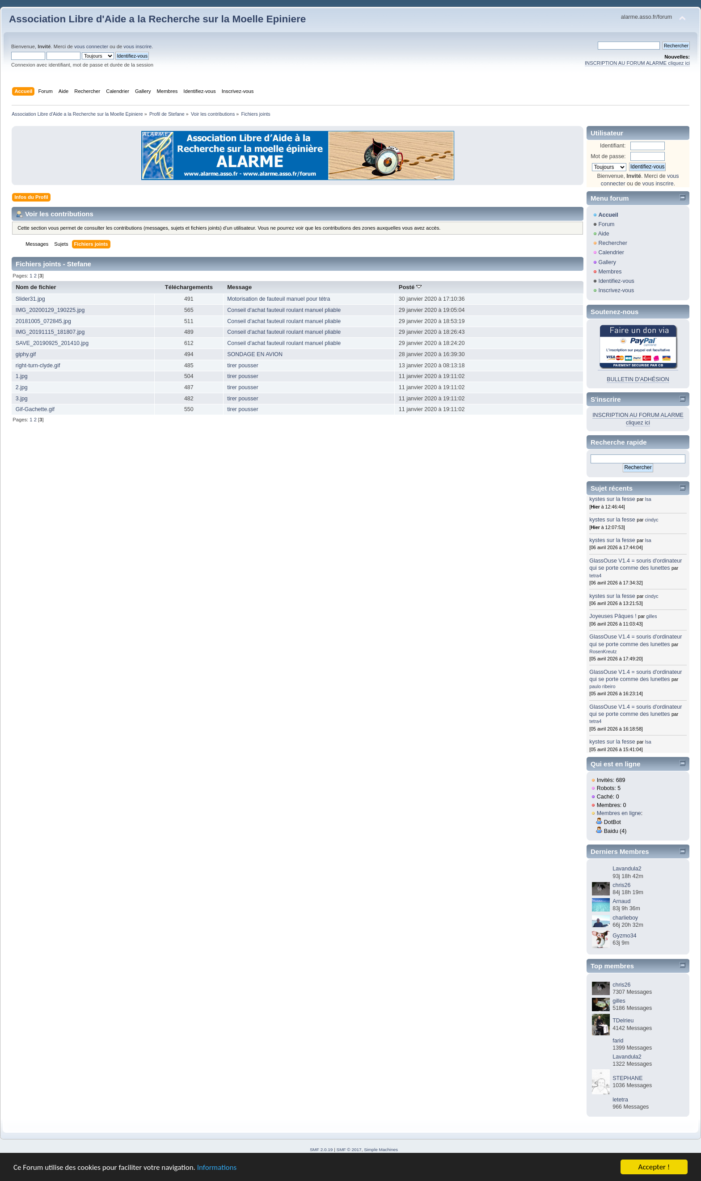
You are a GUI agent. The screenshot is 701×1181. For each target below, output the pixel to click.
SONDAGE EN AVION (255, 354)
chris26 (621, 885)
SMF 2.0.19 (321, 1149)
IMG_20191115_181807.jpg (50, 332)
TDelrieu (622, 1020)
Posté (410, 287)
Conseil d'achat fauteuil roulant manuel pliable (284, 310)
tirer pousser (242, 365)
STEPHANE (627, 1078)
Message (239, 287)
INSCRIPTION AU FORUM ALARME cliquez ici (637, 63)
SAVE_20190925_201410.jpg (52, 343)
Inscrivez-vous (616, 290)
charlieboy (625, 918)
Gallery (607, 262)
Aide (603, 234)
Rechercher (612, 243)
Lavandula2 (626, 869)
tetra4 (595, 575)
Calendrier (611, 252)
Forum (606, 224)
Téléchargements (189, 287)
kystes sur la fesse (612, 499)
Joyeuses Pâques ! (612, 616)
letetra (620, 1100)
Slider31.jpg (30, 299)
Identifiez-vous (616, 281)
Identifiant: (613, 146)
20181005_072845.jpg (43, 321)
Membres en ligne (619, 813)
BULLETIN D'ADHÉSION (638, 379)
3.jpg (22, 398)
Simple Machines (381, 1149)
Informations (216, 1168)
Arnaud (621, 901)
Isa (648, 499)
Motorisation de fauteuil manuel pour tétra (278, 299)
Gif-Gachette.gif (35, 409)
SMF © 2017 (349, 1149)
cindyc (652, 519)
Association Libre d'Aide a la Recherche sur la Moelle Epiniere (157, 19)
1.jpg (22, 376)
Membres (609, 272)
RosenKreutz (603, 651)
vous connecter (91, 46)
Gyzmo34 (624, 936)
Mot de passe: (608, 156)
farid (617, 1041)
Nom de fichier (36, 287)
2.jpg (22, 387)
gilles (651, 616)
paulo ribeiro (602, 686)
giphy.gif (26, 354)
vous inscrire (137, 46)
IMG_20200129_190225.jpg (50, 310)
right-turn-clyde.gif (38, 365)
